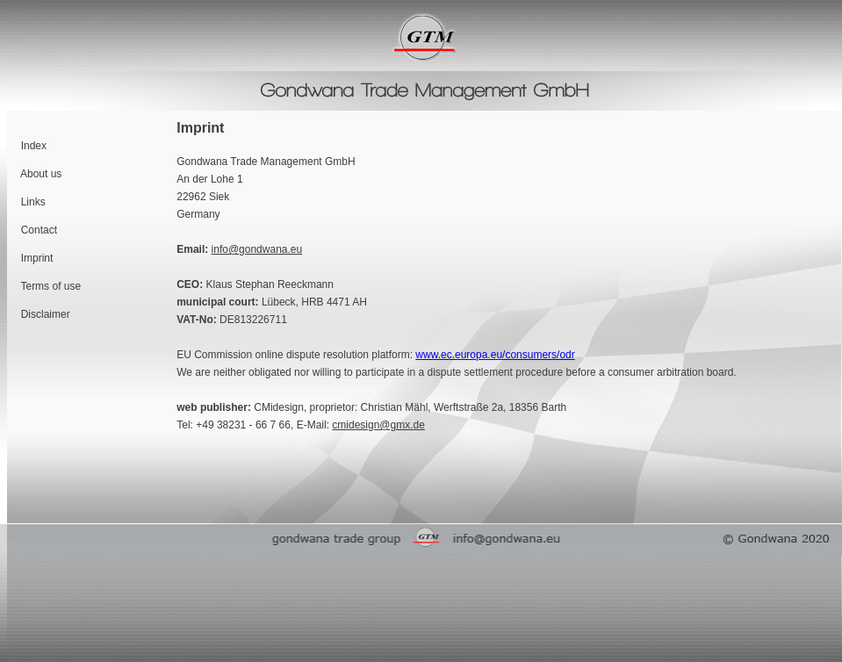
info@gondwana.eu (257, 249)
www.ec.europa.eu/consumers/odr (494, 355)
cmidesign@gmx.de (378, 425)
